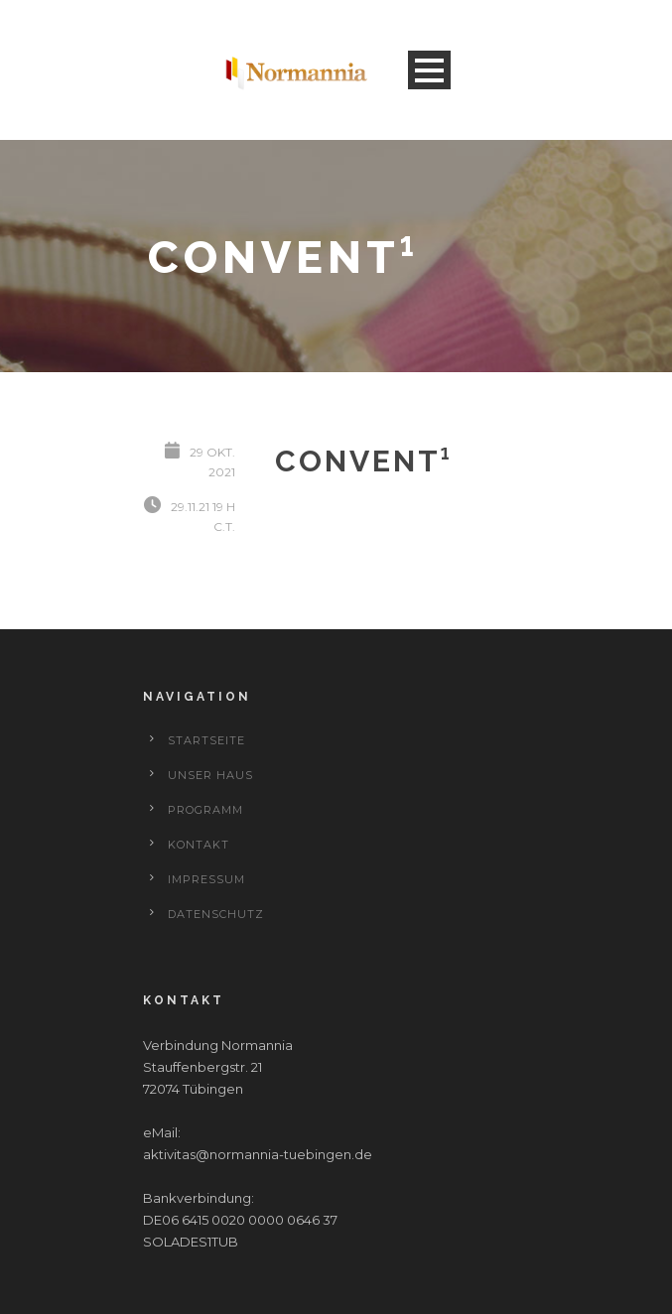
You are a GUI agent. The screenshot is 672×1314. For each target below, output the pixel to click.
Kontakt (198, 845)
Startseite (206, 740)
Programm (205, 810)
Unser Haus (210, 775)
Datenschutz (216, 914)
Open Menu (429, 70)
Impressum (206, 879)
